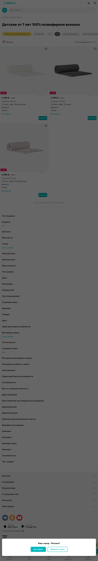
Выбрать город (57, 549)
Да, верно (38, 549)
